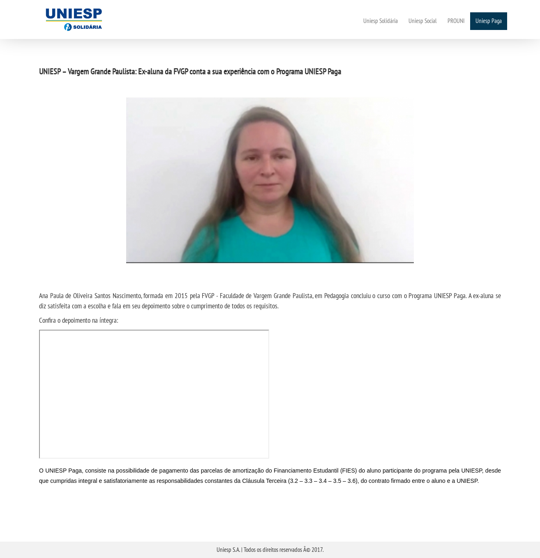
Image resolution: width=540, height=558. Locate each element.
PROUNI (456, 21)
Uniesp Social (422, 21)
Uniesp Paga (488, 21)
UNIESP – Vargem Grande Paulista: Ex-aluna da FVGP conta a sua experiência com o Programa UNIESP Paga (190, 71)
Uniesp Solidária (380, 21)
